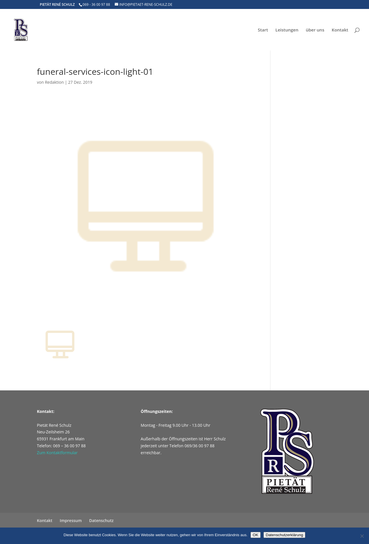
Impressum (71, 520)
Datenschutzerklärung (284, 535)
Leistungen (286, 30)
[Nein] (362, 536)
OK (255, 535)
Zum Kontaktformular (57, 452)
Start (263, 30)
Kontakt (340, 30)
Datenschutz (101, 520)
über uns (315, 30)
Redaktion (54, 82)
